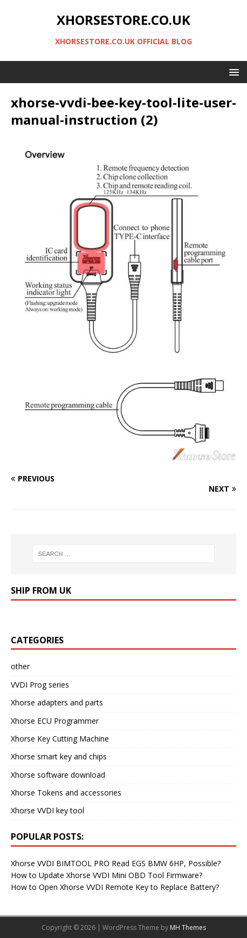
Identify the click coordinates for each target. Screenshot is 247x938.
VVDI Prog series (40, 684)
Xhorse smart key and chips (59, 756)
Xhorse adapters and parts (57, 702)
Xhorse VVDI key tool (47, 810)
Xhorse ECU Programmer (55, 721)
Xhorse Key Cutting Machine (60, 738)
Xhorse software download (58, 775)
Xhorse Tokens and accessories (66, 792)
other (20, 666)
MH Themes (188, 927)
